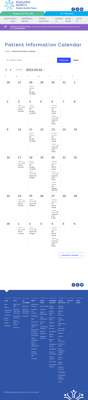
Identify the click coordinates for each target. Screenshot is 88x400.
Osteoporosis (52, 349)
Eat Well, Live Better (32, 93)
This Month (19, 70)
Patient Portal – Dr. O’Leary (16, 322)
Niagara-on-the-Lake (23, 13)
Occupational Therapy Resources (62, 376)
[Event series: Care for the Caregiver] (35, 174)
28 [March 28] (31, 82)
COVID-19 (60, 333)
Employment (34, 316)
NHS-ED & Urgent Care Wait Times (16, 311)
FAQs (32, 319)
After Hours (25, 306)
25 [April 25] (31, 195)
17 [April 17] (19, 157)
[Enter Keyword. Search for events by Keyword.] (31, 60)
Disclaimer (7, 315)
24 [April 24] (19, 195)
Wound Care (52, 361)
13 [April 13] (53, 129)
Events (7, 51)
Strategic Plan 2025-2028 (34, 353)
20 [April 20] (53, 157)
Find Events (63, 60)
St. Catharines (67, 13)
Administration (44, 306)
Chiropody (43, 309)
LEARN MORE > (20, 28)
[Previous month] (6, 69)
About (7, 19)
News (5, 304)
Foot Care (51, 328)
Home (6, 300)
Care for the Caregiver (32, 177)
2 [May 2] (30, 223)
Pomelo (6, 322)
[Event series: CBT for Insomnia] (24, 107)
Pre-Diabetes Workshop (54, 188)
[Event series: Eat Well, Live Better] (30, 90)
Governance (34, 321)
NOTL (15, 300)
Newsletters (61, 372)
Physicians (16, 327)
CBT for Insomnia (21, 110)
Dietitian (51, 325)
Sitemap (6, 307)
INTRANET (7, 325)
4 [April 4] (30, 101)
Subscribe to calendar (70, 255)
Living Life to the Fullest (54, 122)
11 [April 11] (31, 129)
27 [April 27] (53, 195)
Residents (34, 349)
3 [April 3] (19, 101)
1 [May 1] (19, 223)
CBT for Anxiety (53, 112)
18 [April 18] (31, 157)
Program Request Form (51, 313)
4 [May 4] (52, 223)
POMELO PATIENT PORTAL (20, 27)
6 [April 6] (52, 101)
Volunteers (34, 358)
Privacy (60, 381)
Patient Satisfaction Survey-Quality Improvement (35, 342)
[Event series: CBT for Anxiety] (52, 109)
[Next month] (10, 69)
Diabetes (51, 322)
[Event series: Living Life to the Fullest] (57, 118)
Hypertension (53, 331)
